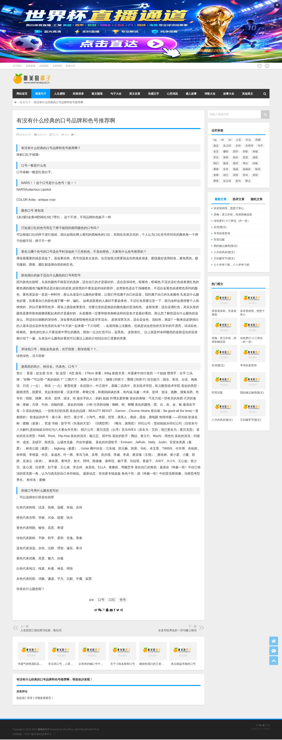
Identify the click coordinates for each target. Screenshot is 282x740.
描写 (235, 163)
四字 (235, 151)
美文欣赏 (134, 93)
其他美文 (247, 93)
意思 (245, 157)
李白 (245, 163)
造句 (238, 180)
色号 (123, 599)
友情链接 (30, 65)
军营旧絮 (219, 239)
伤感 (257, 139)
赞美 (216, 180)
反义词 (227, 145)
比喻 (255, 163)
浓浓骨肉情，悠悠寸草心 (229, 208)
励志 (216, 145)
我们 (216, 163)
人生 (238, 139)
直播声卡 (46, 734)
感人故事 (191, 93)
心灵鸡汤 (172, 93)
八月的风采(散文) (224, 252)
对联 (245, 151)
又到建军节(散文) (224, 258)
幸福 (255, 151)
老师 (216, 175)
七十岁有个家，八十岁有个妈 (231, 264)
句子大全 (115, 93)
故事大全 (228, 93)
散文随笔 (97, 93)
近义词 (227, 180)
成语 (255, 157)
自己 (225, 175)
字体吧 (37, 734)
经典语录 (78, 93)
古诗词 (249, 145)
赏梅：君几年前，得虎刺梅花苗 (233, 214)
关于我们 (17, 65)
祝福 (235, 169)
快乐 (235, 157)
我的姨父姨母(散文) (225, 245)
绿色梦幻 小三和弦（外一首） (232, 220)
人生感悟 (59, 93)
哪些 (225, 151)
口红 (112, 599)
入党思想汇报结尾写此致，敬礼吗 (40, 630)
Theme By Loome (260, 728)
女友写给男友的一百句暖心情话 (177, 630)
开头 (216, 157)
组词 (257, 169)
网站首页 (21, 93)
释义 (247, 180)
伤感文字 (153, 93)
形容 (225, 157)
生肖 (225, 169)
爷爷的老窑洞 (222, 233)
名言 (216, 151)
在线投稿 (44, 65)
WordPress (69, 729)
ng (214, 139)
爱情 (216, 169)
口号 (101, 599)
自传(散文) (220, 227)
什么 (248, 139)
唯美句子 (40, 93)
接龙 (225, 163)
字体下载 (29, 734)
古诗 (238, 145)
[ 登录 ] (30, 697)
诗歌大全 (209, 93)
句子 (260, 145)
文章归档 (57, 65)
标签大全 (70, 65)
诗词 (255, 175)
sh (222, 139)
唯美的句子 (26, 134)
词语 (235, 175)
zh (230, 139)
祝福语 (246, 169)
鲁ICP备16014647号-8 (87, 729)
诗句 (245, 175)
